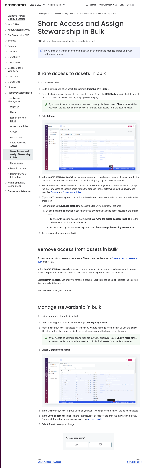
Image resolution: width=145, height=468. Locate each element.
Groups (13, 131)
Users (13, 112)
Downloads (133, 5)
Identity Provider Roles (18, 119)
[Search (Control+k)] (80, 4)
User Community (98, 5)
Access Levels (17, 137)
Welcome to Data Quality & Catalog (16, 17)
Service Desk (116, 5)
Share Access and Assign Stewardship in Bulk (20, 154)
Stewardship (16, 163)
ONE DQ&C (42, 13)
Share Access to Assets (18, 144)
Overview (14, 106)
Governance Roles (19, 126)
